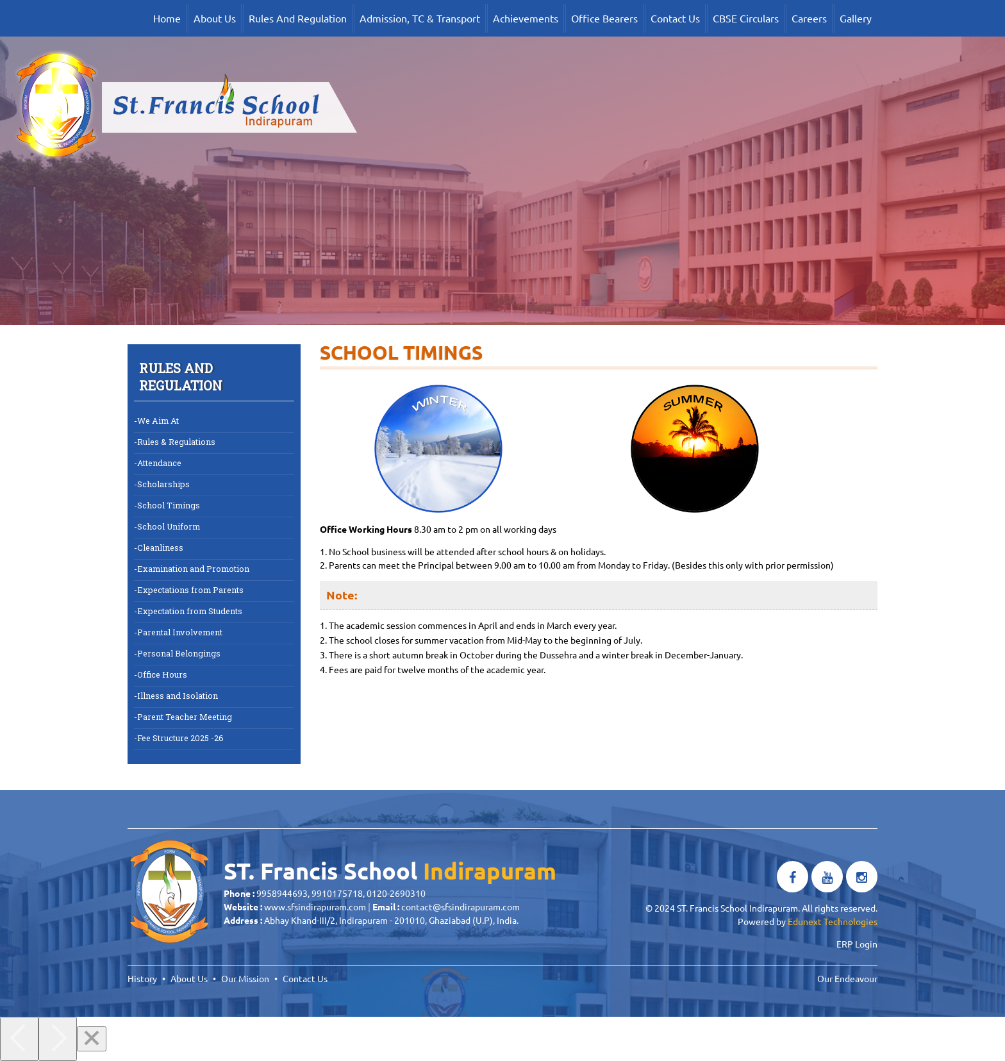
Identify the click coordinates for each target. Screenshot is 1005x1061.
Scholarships (163, 483)
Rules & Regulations (176, 441)
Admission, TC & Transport (420, 18)
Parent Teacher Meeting (184, 716)
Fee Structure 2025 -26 (180, 737)
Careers (809, 18)
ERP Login (856, 943)
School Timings (168, 504)
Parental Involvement (179, 631)
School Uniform (168, 526)
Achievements (525, 18)
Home (167, 18)
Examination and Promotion (193, 568)
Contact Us (675, 18)
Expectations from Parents (190, 589)
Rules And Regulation (298, 18)
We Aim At (158, 420)
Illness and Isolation (177, 695)
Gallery (856, 18)
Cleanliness (160, 547)
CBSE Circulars (746, 18)
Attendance (159, 462)
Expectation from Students (189, 610)
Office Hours (162, 674)
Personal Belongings (178, 652)
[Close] (91, 1038)
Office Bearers (604, 18)
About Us (215, 18)
